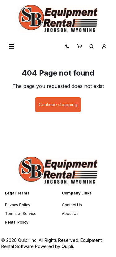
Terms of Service (21, 213)
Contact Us (72, 205)
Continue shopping (58, 104)
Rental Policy (16, 222)
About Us (70, 213)
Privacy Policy (17, 205)
